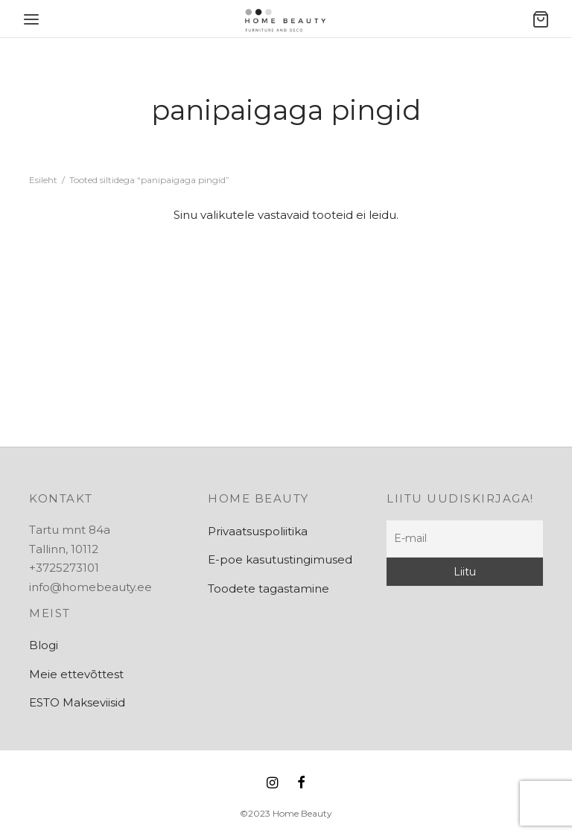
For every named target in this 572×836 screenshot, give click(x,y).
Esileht (43, 179)
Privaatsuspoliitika (258, 531)
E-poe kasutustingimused (280, 559)
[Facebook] (301, 784)
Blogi (43, 645)
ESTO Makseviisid (77, 702)
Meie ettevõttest (76, 674)
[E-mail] (465, 539)
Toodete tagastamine (268, 588)
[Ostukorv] (541, 19)
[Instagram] (272, 784)
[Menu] (31, 19)
